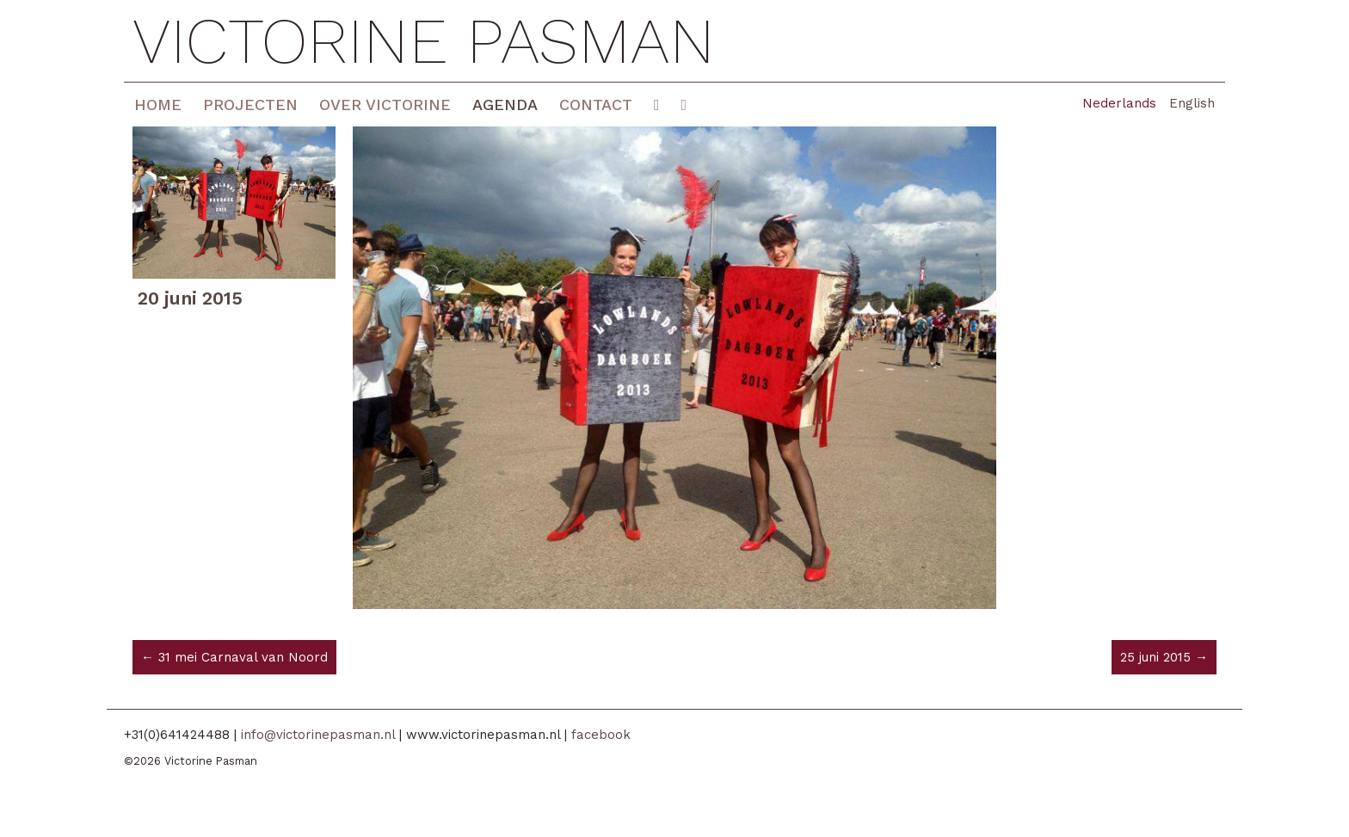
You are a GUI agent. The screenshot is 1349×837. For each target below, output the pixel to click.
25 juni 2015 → (1164, 657)
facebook (601, 734)
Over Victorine (385, 104)
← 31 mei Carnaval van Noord (234, 657)
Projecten (250, 104)
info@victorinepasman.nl (318, 734)
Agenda (505, 104)
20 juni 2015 (190, 298)
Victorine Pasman (423, 41)
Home (158, 104)
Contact (595, 104)
